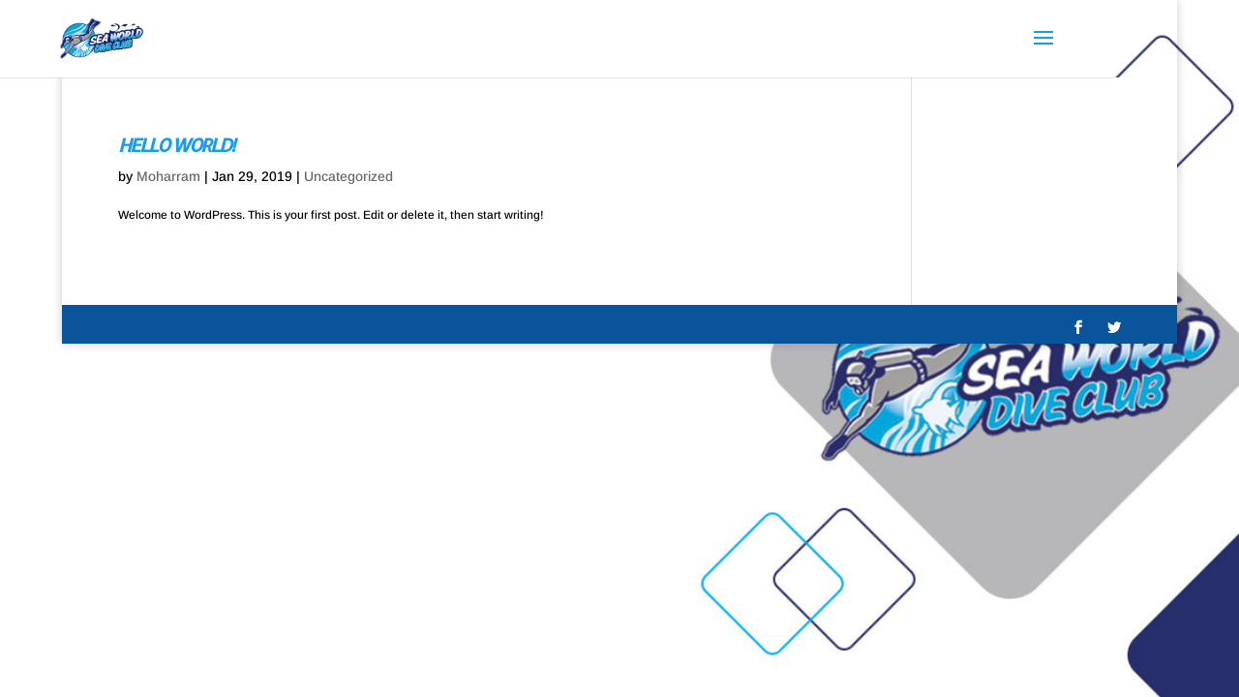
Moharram (168, 176)
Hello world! (175, 145)
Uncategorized (348, 176)
